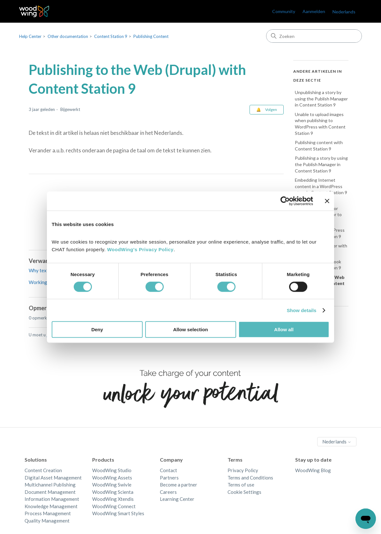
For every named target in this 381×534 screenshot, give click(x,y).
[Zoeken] (314, 36)
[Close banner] (327, 201)
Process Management (48, 513)
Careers (168, 492)
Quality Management (47, 520)
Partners (169, 477)
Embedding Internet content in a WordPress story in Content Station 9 (321, 186)
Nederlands (343, 11)
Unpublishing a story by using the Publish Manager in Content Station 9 (321, 98)
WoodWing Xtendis (113, 499)
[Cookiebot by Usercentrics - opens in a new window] (285, 201)
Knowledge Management (51, 506)
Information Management (52, 499)
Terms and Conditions (250, 477)
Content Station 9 (110, 36)
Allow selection (190, 329)
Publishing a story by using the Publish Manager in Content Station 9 (321, 164)
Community (283, 11)
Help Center (30, 36)
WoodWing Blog (313, 470)
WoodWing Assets (112, 477)
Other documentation (68, 36)
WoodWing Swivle (111, 484)
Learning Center (177, 499)
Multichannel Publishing (50, 484)
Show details (302, 310)
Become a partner (178, 484)
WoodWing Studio (111, 470)
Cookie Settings (244, 492)
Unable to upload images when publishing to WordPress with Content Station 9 (320, 124)
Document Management (50, 492)
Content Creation (43, 470)
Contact (168, 470)
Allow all (284, 329)
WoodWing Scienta (112, 492)
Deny (97, 329)
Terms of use (241, 484)
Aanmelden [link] (314, 11)
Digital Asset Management (53, 477)
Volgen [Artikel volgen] (271, 109)
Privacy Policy (243, 470)
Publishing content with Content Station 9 (319, 145)
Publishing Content (150, 36)
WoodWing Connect (114, 506)
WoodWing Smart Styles (118, 513)
